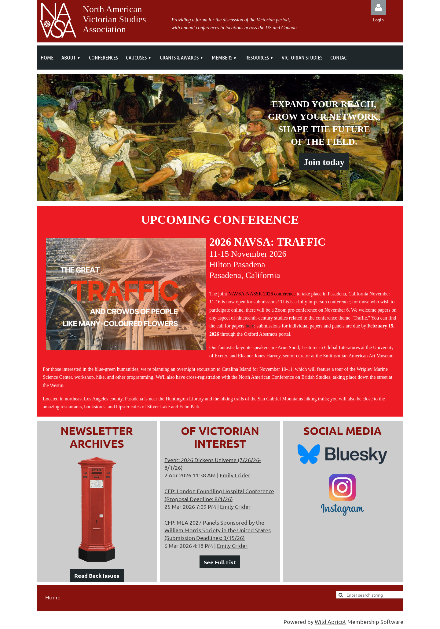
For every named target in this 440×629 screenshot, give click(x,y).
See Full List (220, 562)
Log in (378, 7)
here (250, 325)
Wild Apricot (330, 621)
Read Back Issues (96, 575)
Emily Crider (235, 475)
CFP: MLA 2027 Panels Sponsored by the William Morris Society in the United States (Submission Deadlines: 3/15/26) (217, 530)
